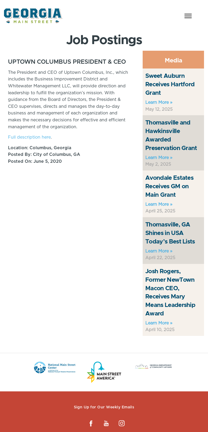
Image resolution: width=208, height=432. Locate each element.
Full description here (29, 137)
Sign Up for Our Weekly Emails (104, 407)
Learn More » (158, 102)
